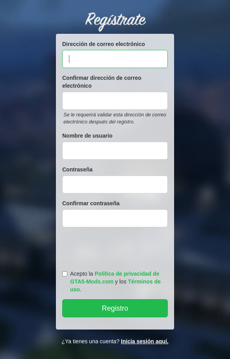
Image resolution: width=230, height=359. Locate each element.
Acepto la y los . (111, 282)
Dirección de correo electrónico (103, 44)
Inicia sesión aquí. (145, 341)
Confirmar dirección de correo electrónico (101, 82)
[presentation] (116, 247)
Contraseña (77, 169)
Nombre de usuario (87, 136)
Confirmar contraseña (90, 203)
